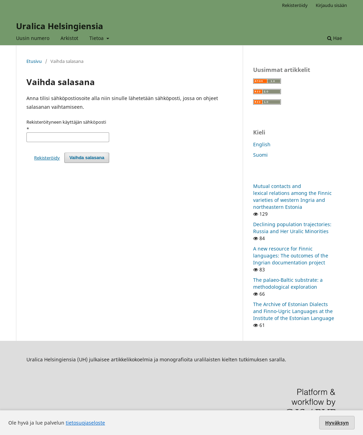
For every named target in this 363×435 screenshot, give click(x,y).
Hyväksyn (337, 422)
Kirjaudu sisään (331, 5)
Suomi (260, 154)
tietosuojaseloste (85, 422)
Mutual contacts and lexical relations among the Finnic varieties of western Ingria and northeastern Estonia (292, 196)
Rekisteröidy (295, 5)
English (262, 144)
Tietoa (97, 38)
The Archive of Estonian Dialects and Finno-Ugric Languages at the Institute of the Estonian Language (293, 311)
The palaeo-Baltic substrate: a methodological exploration (288, 283)
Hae (334, 38)
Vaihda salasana (86, 157)
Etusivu (34, 61)
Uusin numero (32, 38)
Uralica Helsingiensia (59, 26)
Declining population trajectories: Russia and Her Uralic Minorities (292, 228)
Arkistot (69, 38)
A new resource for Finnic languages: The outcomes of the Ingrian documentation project (290, 255)
